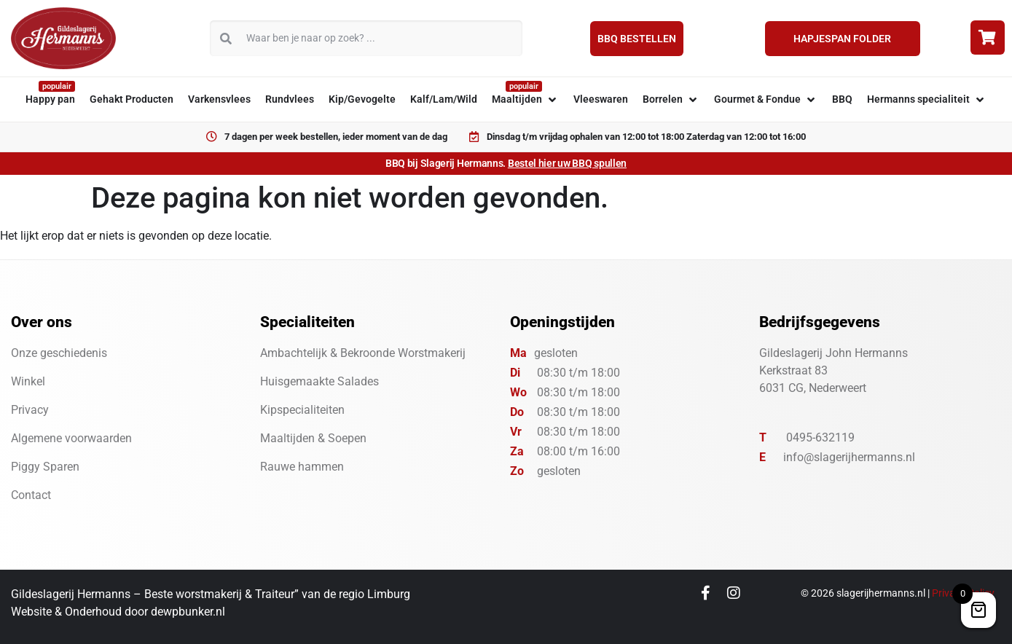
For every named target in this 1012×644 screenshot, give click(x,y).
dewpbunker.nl (188, 612)
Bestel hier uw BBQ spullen (567, 163)
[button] (525, 99)
